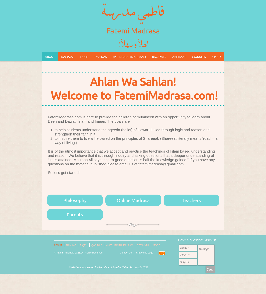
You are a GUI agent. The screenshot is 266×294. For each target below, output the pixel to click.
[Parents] (75, 214)
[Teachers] (191, 200)
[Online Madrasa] (133, 200)
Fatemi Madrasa (133, 30)
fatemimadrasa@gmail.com (161, 164)
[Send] (210, 269)
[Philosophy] (75, 200)
